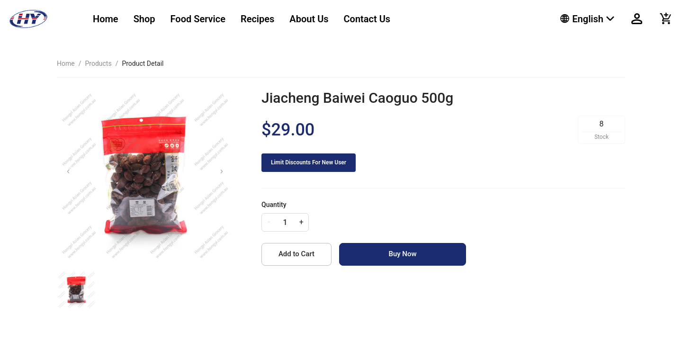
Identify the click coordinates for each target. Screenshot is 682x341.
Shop (144, 19)
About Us (308, 19)
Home (105, 19)
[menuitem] (105, 19)
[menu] (314, 19)
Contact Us (367, 19)
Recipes (257, 19)
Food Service (197, 19)
